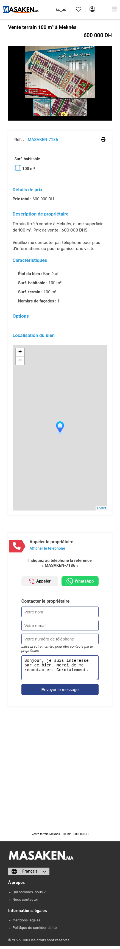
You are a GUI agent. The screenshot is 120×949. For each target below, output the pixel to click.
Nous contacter (25, 903)
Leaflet (101, 508)
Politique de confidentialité (35, 931)
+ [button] (20, 352)
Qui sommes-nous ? (29, 895)
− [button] (20, 361)
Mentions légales (26, 923)
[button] (106, 50)
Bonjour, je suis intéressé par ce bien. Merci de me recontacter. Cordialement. (60, 669)
